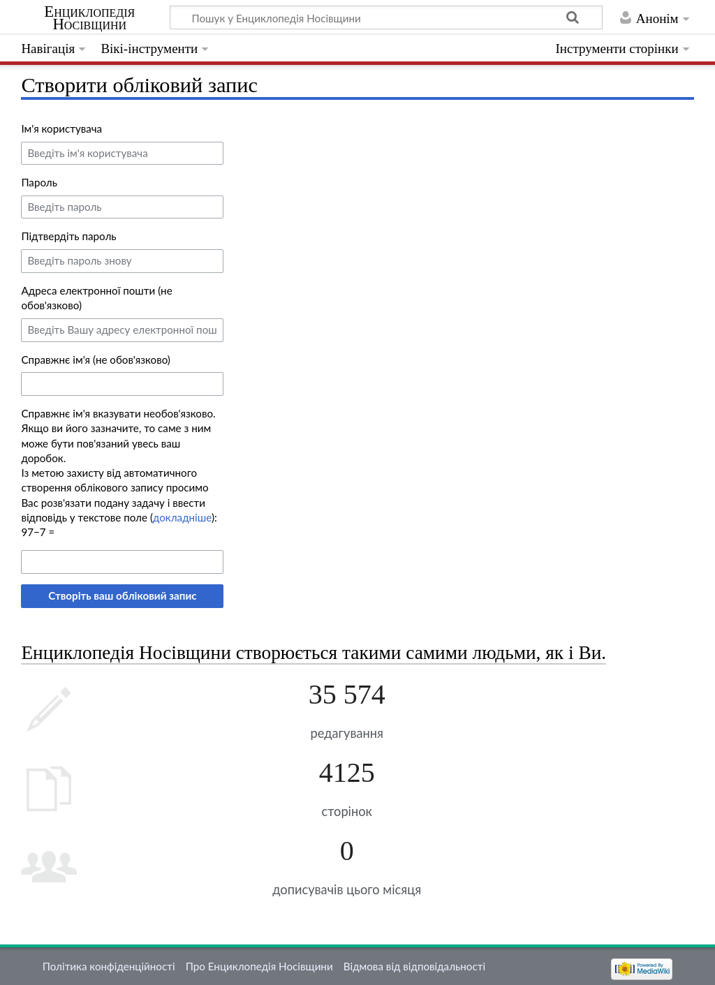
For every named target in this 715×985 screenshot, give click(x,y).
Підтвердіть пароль (68, 236)
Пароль (39, 182)
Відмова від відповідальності (414, 966)
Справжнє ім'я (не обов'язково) (95, 359)
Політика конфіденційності (109, 966)
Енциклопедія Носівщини (89, 18)
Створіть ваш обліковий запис (122, 595)
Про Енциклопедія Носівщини (259, 966)
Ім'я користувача (61, 128)
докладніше (182, 517)
